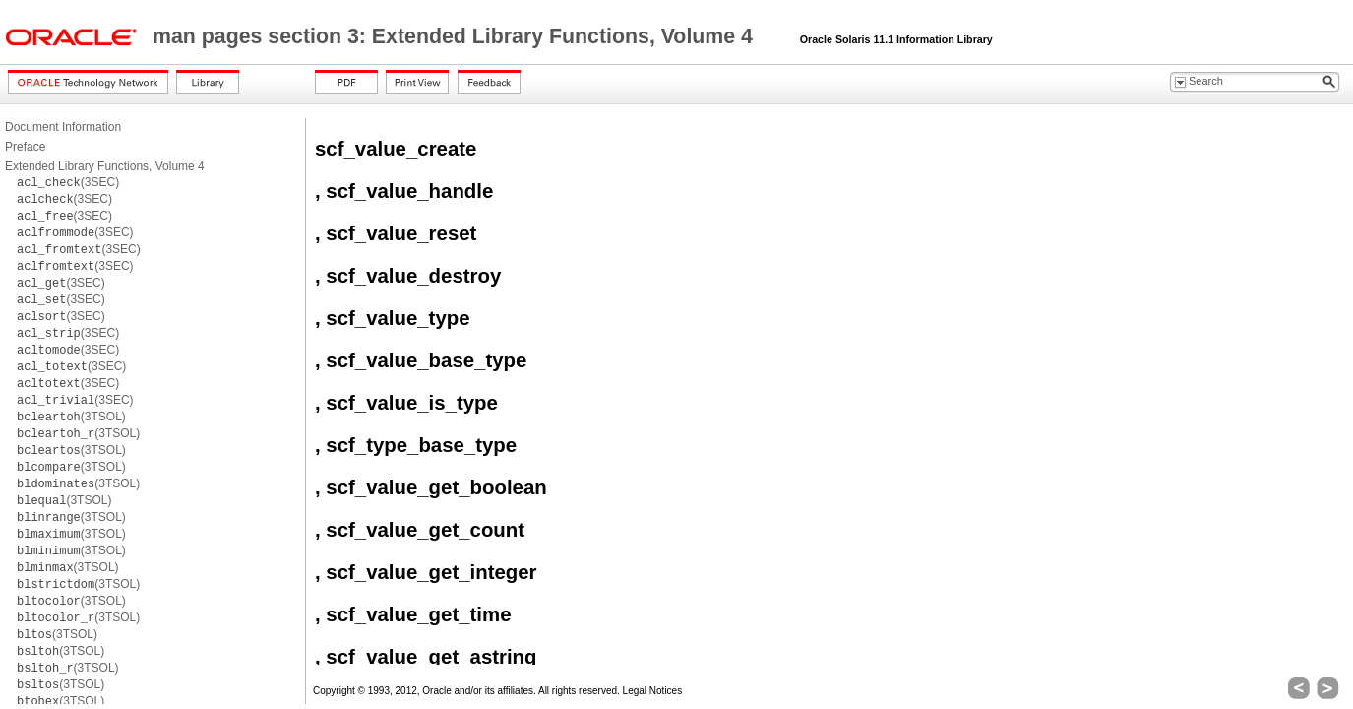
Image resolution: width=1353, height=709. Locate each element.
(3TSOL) (71, 416)
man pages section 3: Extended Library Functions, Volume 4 (456, 36)
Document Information (63, 127)
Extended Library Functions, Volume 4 (105, 166)
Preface (25, 147)
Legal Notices (653, 690)
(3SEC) (68, 182)
